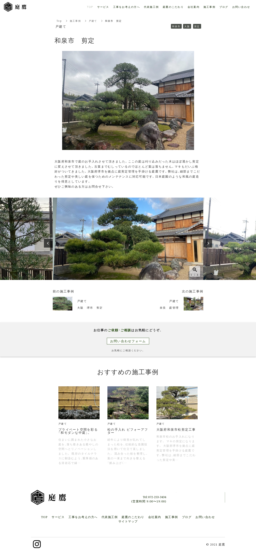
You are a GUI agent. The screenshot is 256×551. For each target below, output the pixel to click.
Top (59, 20)
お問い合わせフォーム (128, 341)
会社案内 (194, 7)
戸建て (93, 20)
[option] (128, 239)
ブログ (223, 7)
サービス (103, 7)
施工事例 (75, 20)
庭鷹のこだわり (173, 7)
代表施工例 (151, 7)
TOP (90, 7)
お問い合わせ (200, 497)
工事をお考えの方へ (126, 7)
